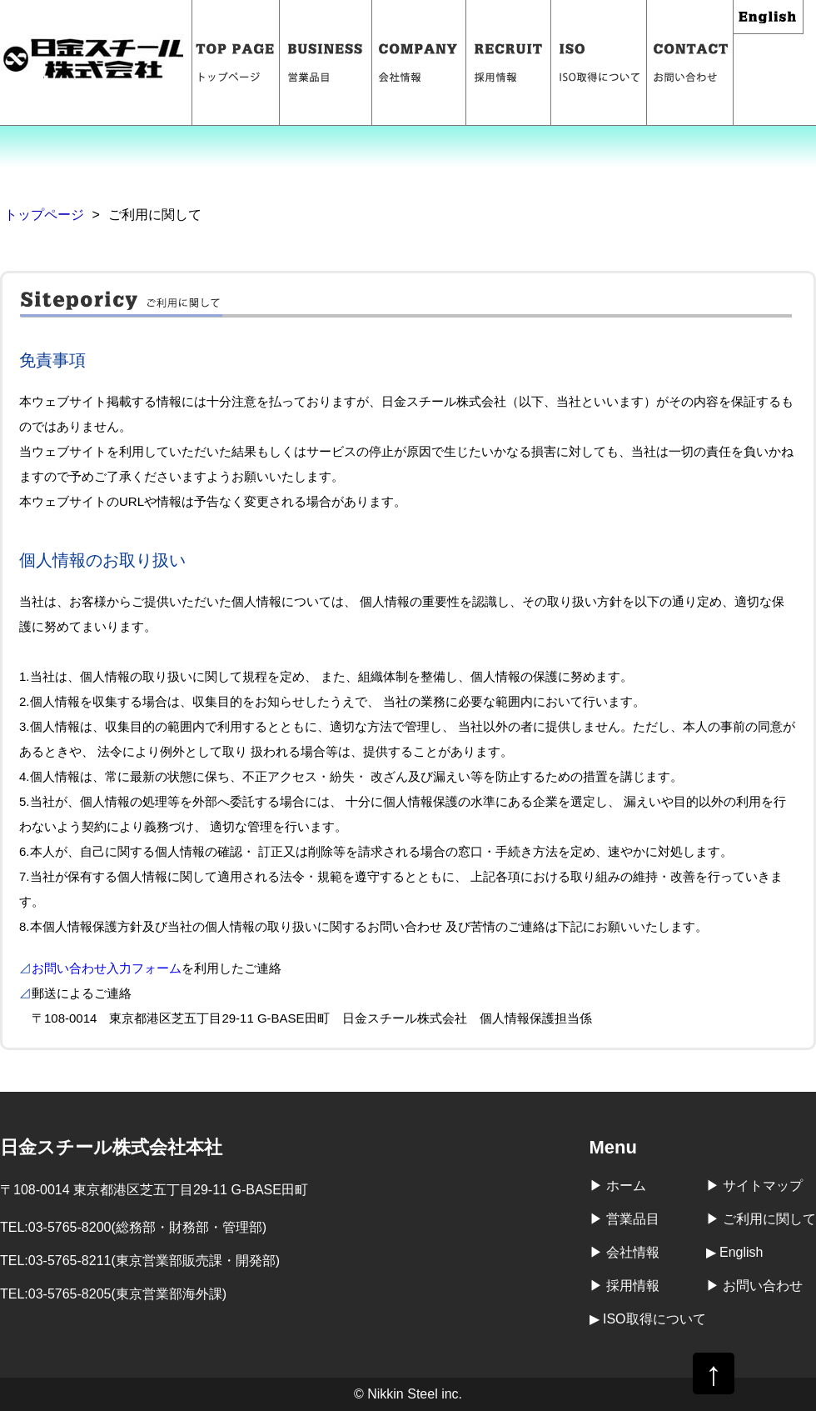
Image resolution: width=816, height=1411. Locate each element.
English (769, 17)
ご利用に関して (769, 1219)
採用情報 (508, 62)
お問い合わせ (690, 62)
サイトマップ (763, 1185)
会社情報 (419, 62)
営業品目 (326, 62)
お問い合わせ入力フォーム (107, 968)
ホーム (626, 1185)
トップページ (236, 62)
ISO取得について (599, 62)
